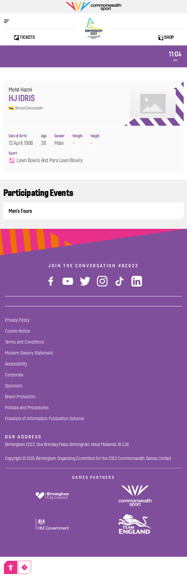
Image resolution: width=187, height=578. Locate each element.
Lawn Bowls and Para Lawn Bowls (45, 160)
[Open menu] (10, 21)
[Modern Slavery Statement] (29, 353)
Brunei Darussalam (26, 107)
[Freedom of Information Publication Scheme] (44, 418)
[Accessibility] (10, 567)
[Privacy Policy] (17, 320)
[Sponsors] (13, 386)
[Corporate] (14, 375)
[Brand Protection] (20, 397)
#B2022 (128, 266)
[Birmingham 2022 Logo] (94, 28)
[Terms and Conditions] (24, 342)
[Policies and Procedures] (27, 408)
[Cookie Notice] (17, 331)
